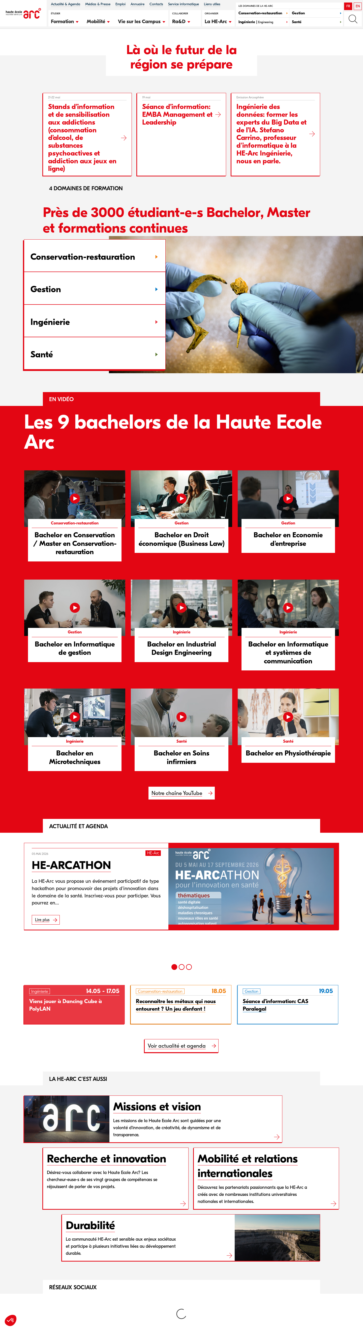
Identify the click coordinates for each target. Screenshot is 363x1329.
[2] (182, 967)
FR (348, 6)
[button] (65, 21)
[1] (174, 967)
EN (358, 6)
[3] (189, 967)
